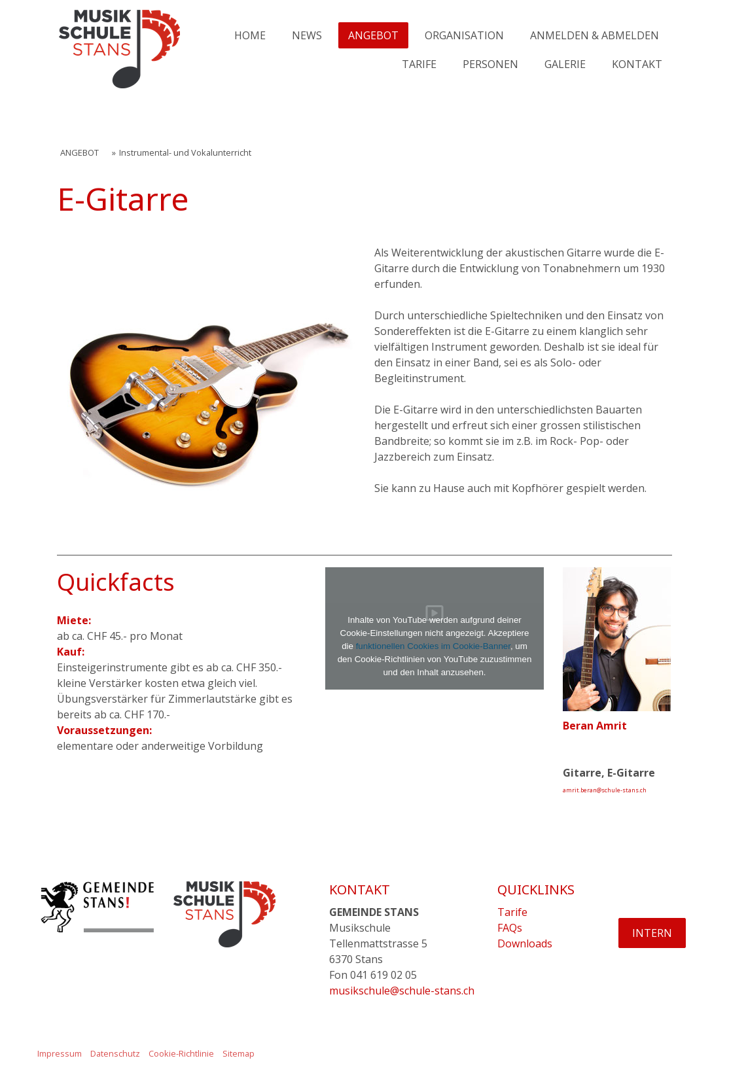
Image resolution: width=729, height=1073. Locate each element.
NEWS (307, 35)
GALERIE (565, 64)
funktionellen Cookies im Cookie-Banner (433, 646)
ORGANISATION (464, 35)
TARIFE (419, 64)
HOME (250, 35)
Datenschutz (115, 1053)
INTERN (652, 933)
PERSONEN (490, 64)
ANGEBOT (373, 35)
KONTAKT (637, 64)
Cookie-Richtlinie (181, 1053)
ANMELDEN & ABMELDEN (594, 35)
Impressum (59, 1053)
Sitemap (238, 1053)
